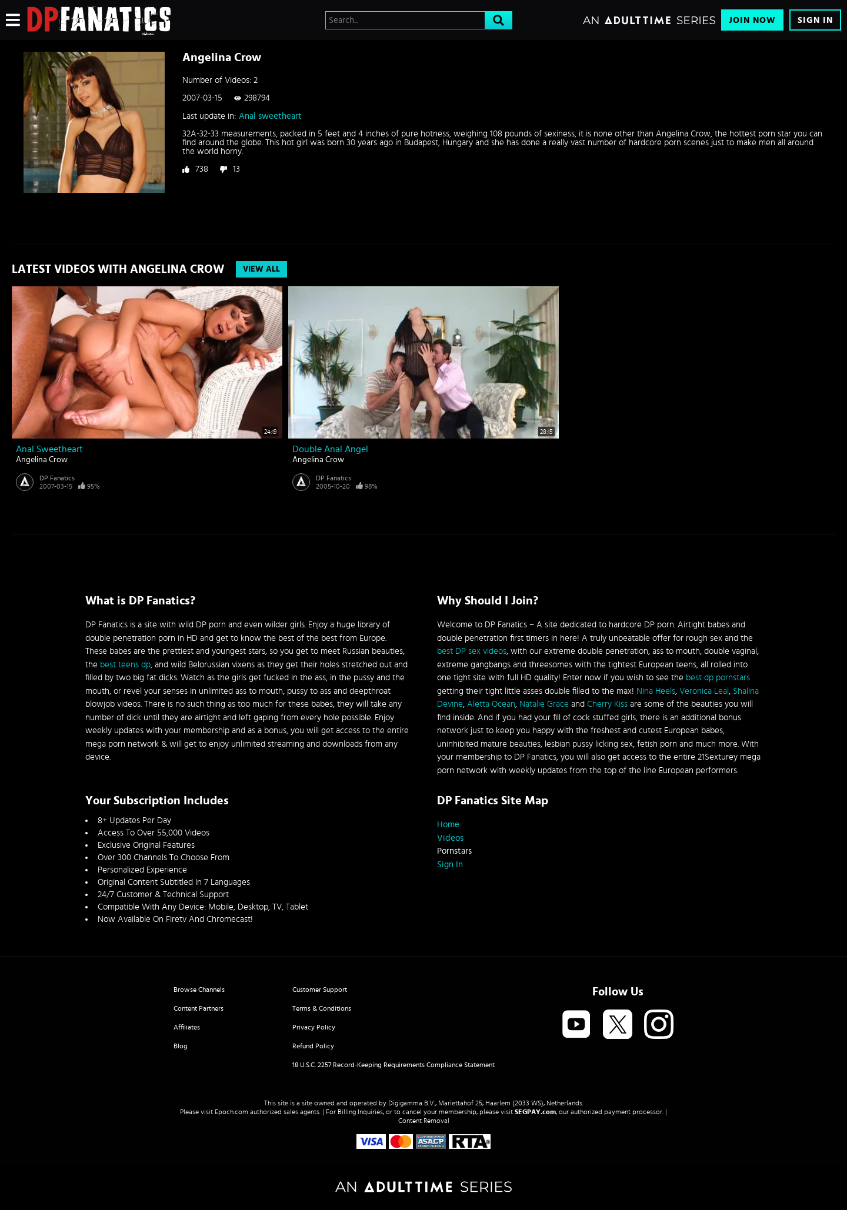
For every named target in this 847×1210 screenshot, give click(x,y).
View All (261, 269)
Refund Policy (313, 1045)
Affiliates (187, 1027)
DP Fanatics (57, 478)
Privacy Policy (313, 1027)
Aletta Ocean (491, 704)
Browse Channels (199, 989)
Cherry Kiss (607, 704)
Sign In (815, 20)
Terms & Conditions (321, 1008)
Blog (181, 1045)
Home (448, 824)
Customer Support (319, 989)
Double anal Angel (330, 449)
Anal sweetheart (270, 116)
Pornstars (454, 851)
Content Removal (423, 1120)
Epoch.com (231, 1111)
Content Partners (199, 1008)
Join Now (752, 20)
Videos (450, 838)
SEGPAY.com (535, 1111)
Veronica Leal (704, 691)
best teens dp (125, 664)
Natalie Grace (544, 704)
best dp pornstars (718, 677)
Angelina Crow (42, 460)
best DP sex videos (471, 651)
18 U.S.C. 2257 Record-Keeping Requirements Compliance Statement (393, 1064)
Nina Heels (655, 691)
